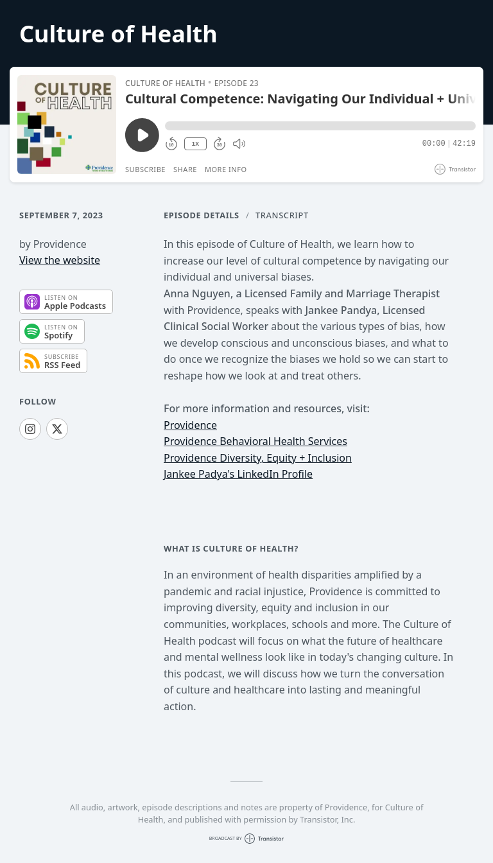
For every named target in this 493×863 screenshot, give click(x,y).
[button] (320, 125)
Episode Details (201, 215)
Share (185, 169)
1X (195, 144)
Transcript (282, 215)
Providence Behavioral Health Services (255, 441)
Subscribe (145, 169)
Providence (190, 425)
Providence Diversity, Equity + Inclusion (258, 458)
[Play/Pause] (66, 124)
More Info (226, 169)
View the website (59, 260)
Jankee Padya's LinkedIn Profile (238, 474)
